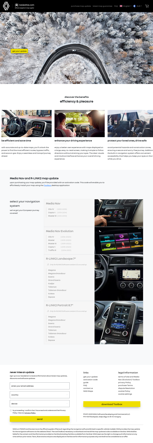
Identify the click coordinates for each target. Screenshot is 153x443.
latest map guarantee (102, 6)
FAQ (116, 6)
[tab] (93, 213)
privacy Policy (124, 382)
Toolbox (48, 185)
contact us (88, 388)
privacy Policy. (30, 413)
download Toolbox (111, 404)
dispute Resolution (126, 388)
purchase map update (81, 6)
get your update (19, 51)
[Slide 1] (76, 80)
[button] (125, 6)
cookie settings (125, 394)
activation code (90, 379)
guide (85, 382)
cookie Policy (124, 391)
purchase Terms (125, 385)
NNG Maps (88, 391)
